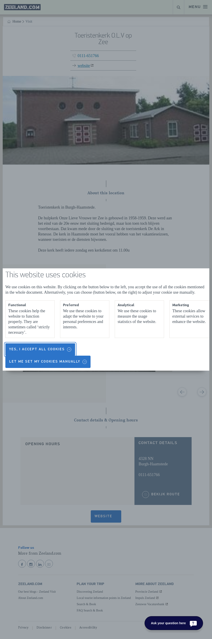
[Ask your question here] (174, 623)
